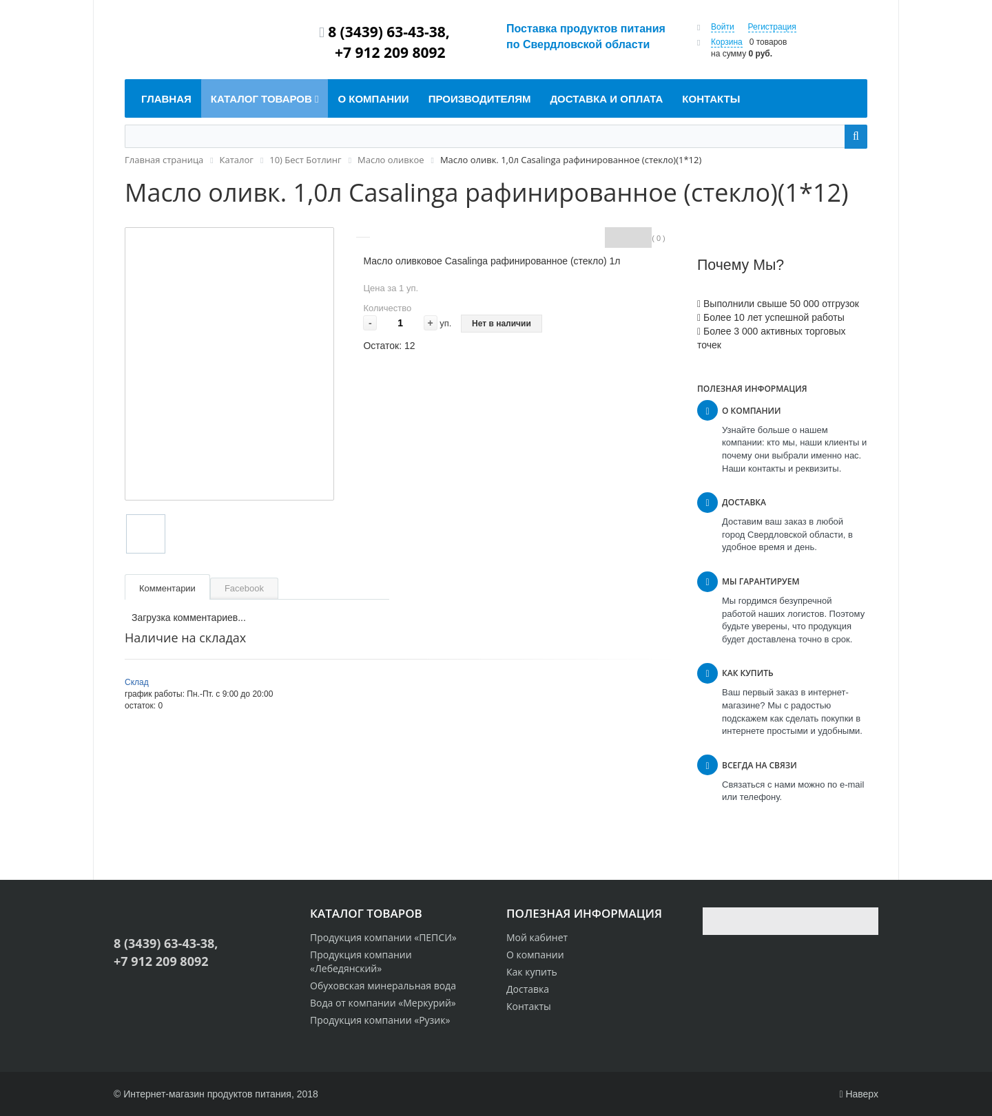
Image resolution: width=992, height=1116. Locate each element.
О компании (535, 954)
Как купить (531, 971)
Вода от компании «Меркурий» (383, 1002)
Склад (137, 682)
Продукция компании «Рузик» (380, 1019)
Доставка (527, 989)
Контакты (528, 1006)
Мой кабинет (537, 937)
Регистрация (772, 27)
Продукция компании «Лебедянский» (361, 961)
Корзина (727, 42)
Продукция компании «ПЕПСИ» (383, 937)
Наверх (858, 1093)
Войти (722, 27)
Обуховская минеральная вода (383, 985)
